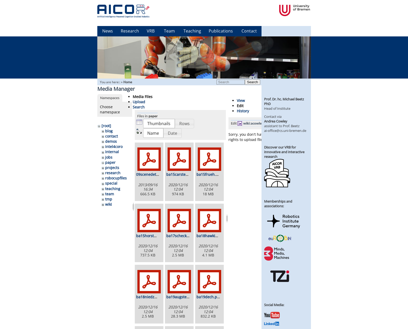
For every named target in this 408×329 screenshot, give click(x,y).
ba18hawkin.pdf (210, 235)
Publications (221, 31)
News (107, 31)
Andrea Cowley (275, 121)
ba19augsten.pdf (181, 296)
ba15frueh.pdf (209, 174)
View (241, 100)
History (243, 110)
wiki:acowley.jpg (256, 123)
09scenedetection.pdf (155, 174)
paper (110, 162)
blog (109, 130)
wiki (108, 204)
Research (130, 31)
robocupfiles (116, 178)
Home (127, 82)
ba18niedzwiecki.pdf (154, 296)
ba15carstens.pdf (181, 174)
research (112, 172)
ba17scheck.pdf (180, 235)
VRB (151, 31)
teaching (112, 188)
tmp (108, 199)
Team (169, 31)
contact (111, 136)
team (109, 193)
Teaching (192, 31)
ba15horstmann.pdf (153, 235)
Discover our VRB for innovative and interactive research (284, 152)
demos (111, 141)
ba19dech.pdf (208, 296)
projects (112, 167)
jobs (108, 157)
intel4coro (114, 146)
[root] (106, 125)
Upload (139, 101)
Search (252, 82)
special (111, 183)
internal (112, 151)
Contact (249, 31)
